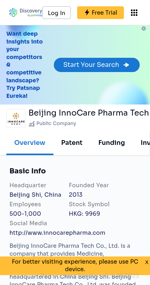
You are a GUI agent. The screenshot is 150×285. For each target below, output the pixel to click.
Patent (72, 143)
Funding (111, 143)
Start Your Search (96, 65)
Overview (30, 143)
